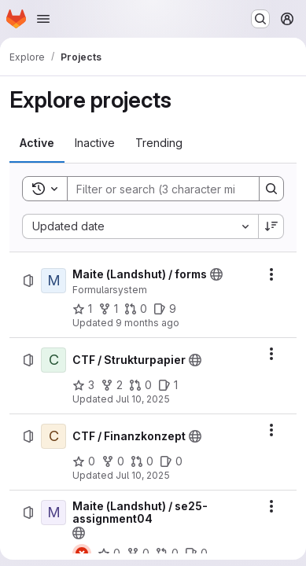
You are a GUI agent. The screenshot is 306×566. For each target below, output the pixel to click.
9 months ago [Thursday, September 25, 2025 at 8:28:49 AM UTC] (147, 323)
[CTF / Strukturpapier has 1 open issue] (168, 385)
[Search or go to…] (260, 18)
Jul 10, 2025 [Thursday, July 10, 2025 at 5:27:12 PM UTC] (143, 399)
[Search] (170, 188)
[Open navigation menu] (43, 18)
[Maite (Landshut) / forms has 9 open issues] (164, 309)
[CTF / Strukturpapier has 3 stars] (83, 385)
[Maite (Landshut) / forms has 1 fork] (108, 309)
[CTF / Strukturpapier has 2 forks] (112, 385)
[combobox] (140, 226)
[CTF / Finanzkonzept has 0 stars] (83, 461)
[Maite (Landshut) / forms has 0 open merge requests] (135, 309)
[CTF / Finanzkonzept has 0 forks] (112, 461)
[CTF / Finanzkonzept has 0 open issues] (171, 461)
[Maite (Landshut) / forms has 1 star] (82, 309)
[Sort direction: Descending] (271, 226)
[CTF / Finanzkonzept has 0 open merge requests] (142, 461)
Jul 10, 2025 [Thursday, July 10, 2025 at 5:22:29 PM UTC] (143, 475)
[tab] (37, 143)
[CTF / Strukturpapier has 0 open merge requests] (140, 385)
